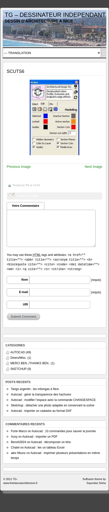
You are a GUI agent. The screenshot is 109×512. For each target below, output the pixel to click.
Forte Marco (19, 431)
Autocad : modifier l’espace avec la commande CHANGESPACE (53, 400)
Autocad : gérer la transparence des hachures (41, 394)
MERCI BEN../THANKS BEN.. (30, 363)
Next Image (93, 167)
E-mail (23, 292)
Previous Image (19, 167)
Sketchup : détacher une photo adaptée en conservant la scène (52, 405)
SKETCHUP (18, 369)
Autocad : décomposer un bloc (51, 442)
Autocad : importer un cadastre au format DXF (41, 411)
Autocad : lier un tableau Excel (44, 447)
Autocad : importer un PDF (39, 436)
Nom (24, 279)
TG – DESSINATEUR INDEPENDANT (55, 14)
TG (27, 185)
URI (25, 304)
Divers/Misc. (18, 358)
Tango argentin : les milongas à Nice (35, 389)
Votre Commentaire (25, 206)
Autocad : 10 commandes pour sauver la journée (64, 431)
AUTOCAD (17, 352)
